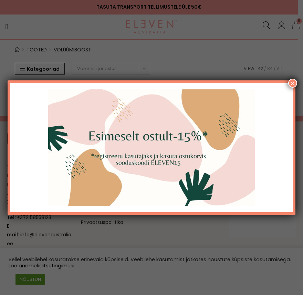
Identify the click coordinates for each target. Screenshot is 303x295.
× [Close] (292, 83)
